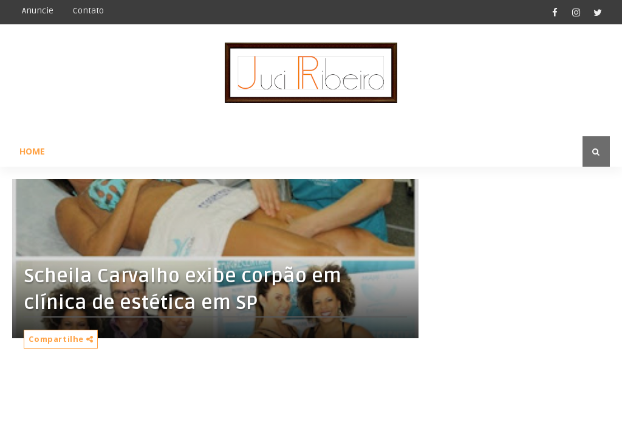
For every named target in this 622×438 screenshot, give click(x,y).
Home (32, 151)
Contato (88, 10)
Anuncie (37, 10)
